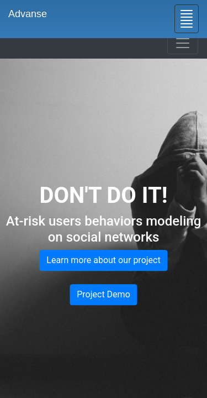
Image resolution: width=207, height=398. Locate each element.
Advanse (27, 13)
